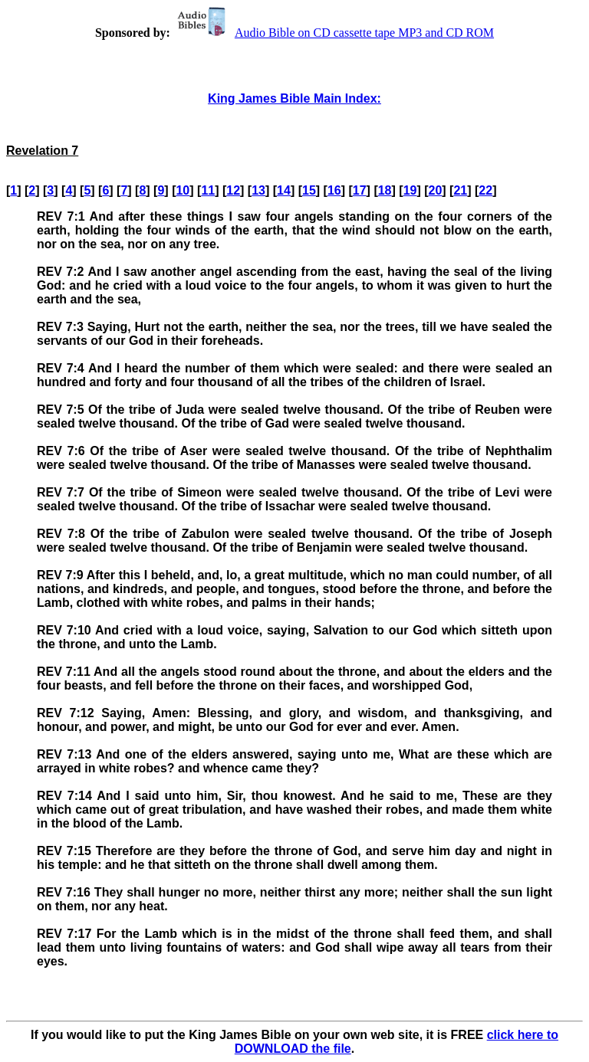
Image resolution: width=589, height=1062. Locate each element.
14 (284, 190)
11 (208, 190)
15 (309, 190)
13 (258, 190)
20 (436, 190)
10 (182, 190)
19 (410, 190)
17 (360, 190)
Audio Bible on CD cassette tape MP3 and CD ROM (333, 32)
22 (485, 190)
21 (460, 190)
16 (334, 190)
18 (385, 190)
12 (233, 190)
